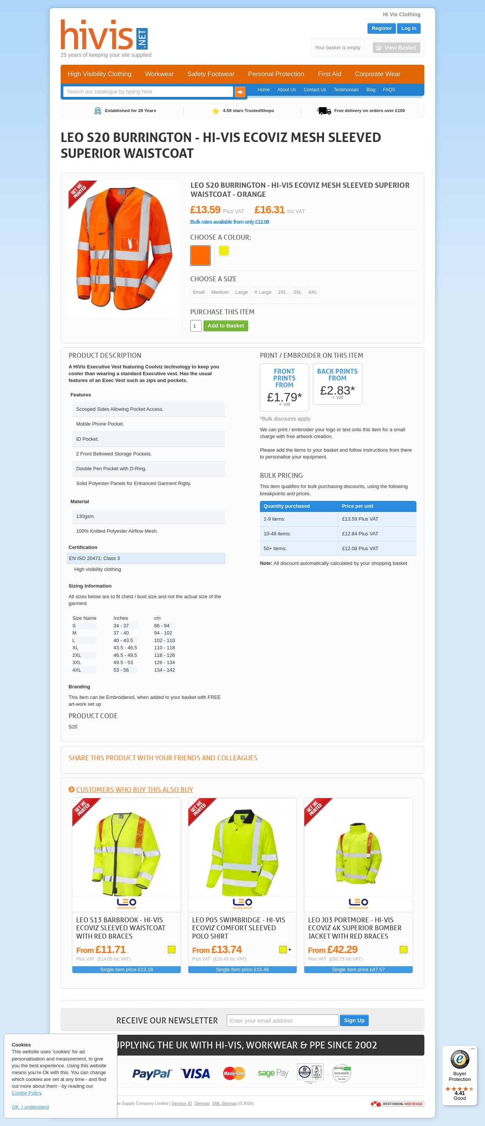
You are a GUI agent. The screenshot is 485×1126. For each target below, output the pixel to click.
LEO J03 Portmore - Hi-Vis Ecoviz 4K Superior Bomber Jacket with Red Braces (355, 927)
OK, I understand (30, 1107)
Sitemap (202, 1103)
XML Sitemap (224, 1103)
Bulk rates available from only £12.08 (229, 222)
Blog (370, 89)
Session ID (182, 1103)
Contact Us (315, 89)
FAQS (389, 89)
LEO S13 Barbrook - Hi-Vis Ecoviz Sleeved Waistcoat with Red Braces (120, 927)
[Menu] (472, 1050)
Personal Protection (276, 74)
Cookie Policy (26, 1093)
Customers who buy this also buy (134, 789)
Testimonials (346, 89)
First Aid (329, 74)
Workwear (159, 74)
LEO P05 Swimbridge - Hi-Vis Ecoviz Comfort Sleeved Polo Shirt (238, 927)
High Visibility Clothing (99, 74)
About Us (286, 89)
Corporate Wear (378, 74)
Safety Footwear (211, 74)
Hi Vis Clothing (402, 14)
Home (264, 89)
